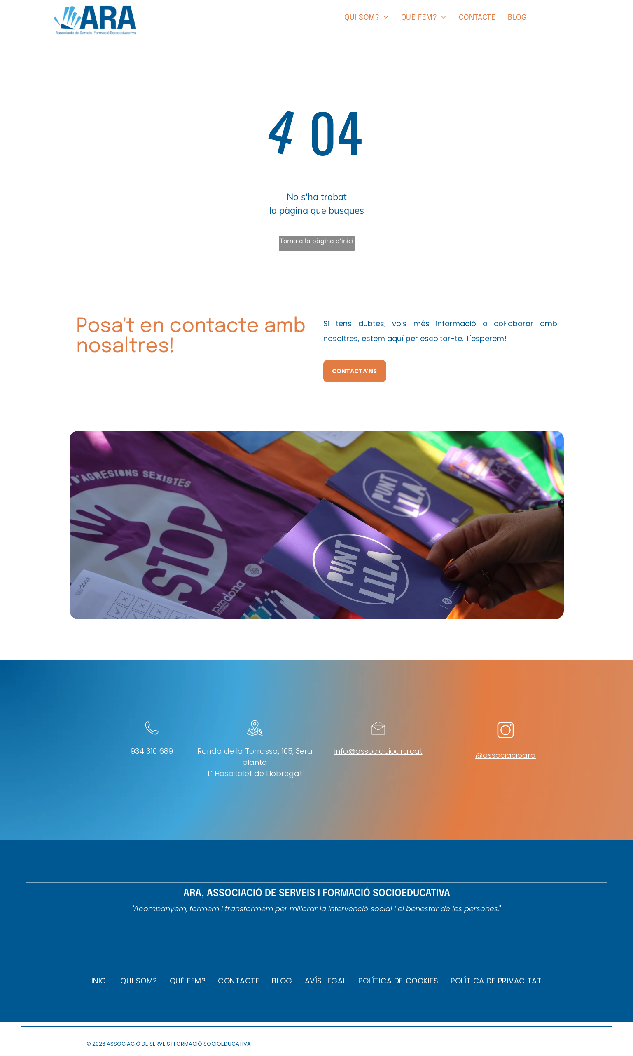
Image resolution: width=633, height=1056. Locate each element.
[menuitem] (366, 18)
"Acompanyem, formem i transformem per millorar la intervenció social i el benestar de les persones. (315, 908)
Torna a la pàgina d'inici (316, 241)
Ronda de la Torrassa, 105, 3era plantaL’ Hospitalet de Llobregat (255, 762)
